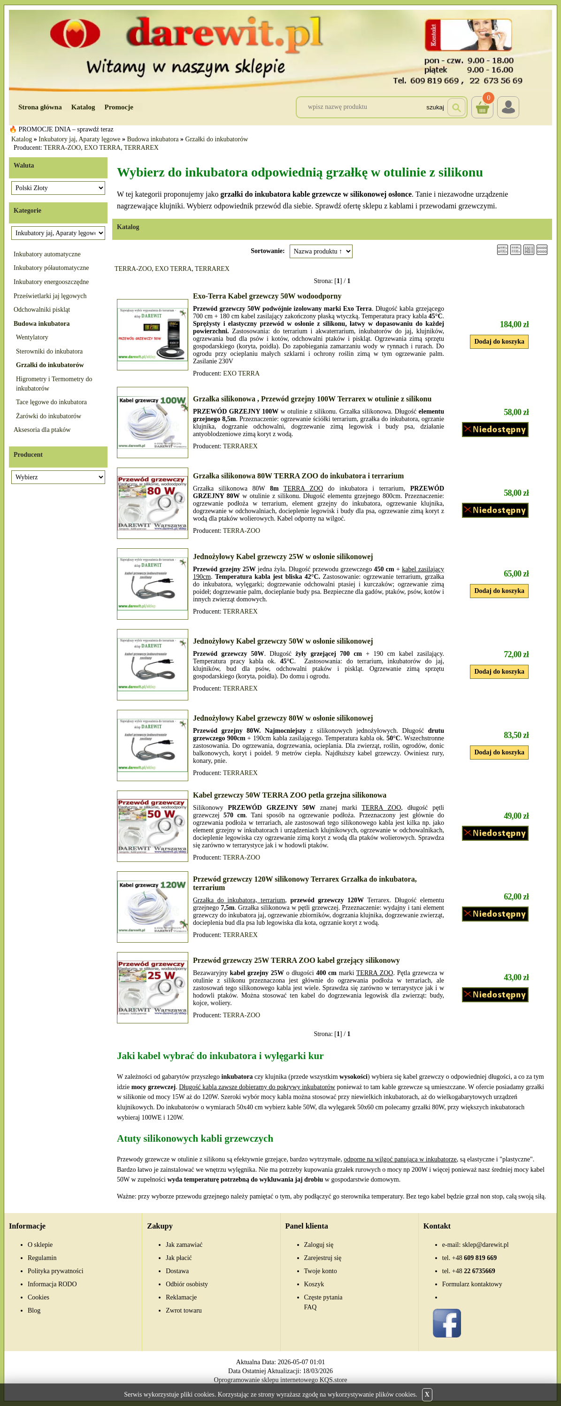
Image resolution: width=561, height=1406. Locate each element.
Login (508, 107)
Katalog (83, 107)
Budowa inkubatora (153, 139)
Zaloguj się (319, 1244)
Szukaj (435, 107)
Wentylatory (32, 337)
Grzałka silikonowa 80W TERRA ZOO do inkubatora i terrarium (298, 476)
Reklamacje (181, 1297)
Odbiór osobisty (187, 1284)
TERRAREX (141, 147)
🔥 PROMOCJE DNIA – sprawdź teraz (61, 129)
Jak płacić (179, 1257)
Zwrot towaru (184, 1310)
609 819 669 (474, 1257)
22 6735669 (473, 1271)
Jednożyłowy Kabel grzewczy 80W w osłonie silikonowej (283, 718)
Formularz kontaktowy (472, 1284)
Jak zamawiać (184, 1244)
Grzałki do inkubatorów (216, 139)
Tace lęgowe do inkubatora (51, 402)
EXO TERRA (102, 147)
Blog (34, 1310)
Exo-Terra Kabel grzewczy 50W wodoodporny (267, 296)
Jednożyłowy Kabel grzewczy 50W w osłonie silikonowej (283, 641)
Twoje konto (320, 1271)
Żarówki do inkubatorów (48, 416)
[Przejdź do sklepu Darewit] (280, 50)
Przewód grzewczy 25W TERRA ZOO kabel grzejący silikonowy (296, 960)
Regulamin (42, 1257)
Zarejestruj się (323, 1257)
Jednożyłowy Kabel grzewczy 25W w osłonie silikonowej (283, 557)
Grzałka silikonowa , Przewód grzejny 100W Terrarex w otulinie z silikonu (312, 399)
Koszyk (482, 100)
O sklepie (40, 1244)
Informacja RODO (52, 1284)
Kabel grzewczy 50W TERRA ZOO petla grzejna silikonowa (289, 795)
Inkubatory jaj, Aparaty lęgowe (79, 139)
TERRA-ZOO (62, 147)
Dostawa (177, 1271)
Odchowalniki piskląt (42, 309)
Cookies (38, 1297)
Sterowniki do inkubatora (49, 351)
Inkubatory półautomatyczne (51, 267)
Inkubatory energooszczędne (51, 281)
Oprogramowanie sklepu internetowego (266, 1379)
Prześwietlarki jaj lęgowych (50, 296)
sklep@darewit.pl (485, 1244)
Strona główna (40, 107)
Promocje (119, 107)
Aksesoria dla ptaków (42, 429)
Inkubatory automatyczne (47, 254)
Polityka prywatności (56, 1271)
